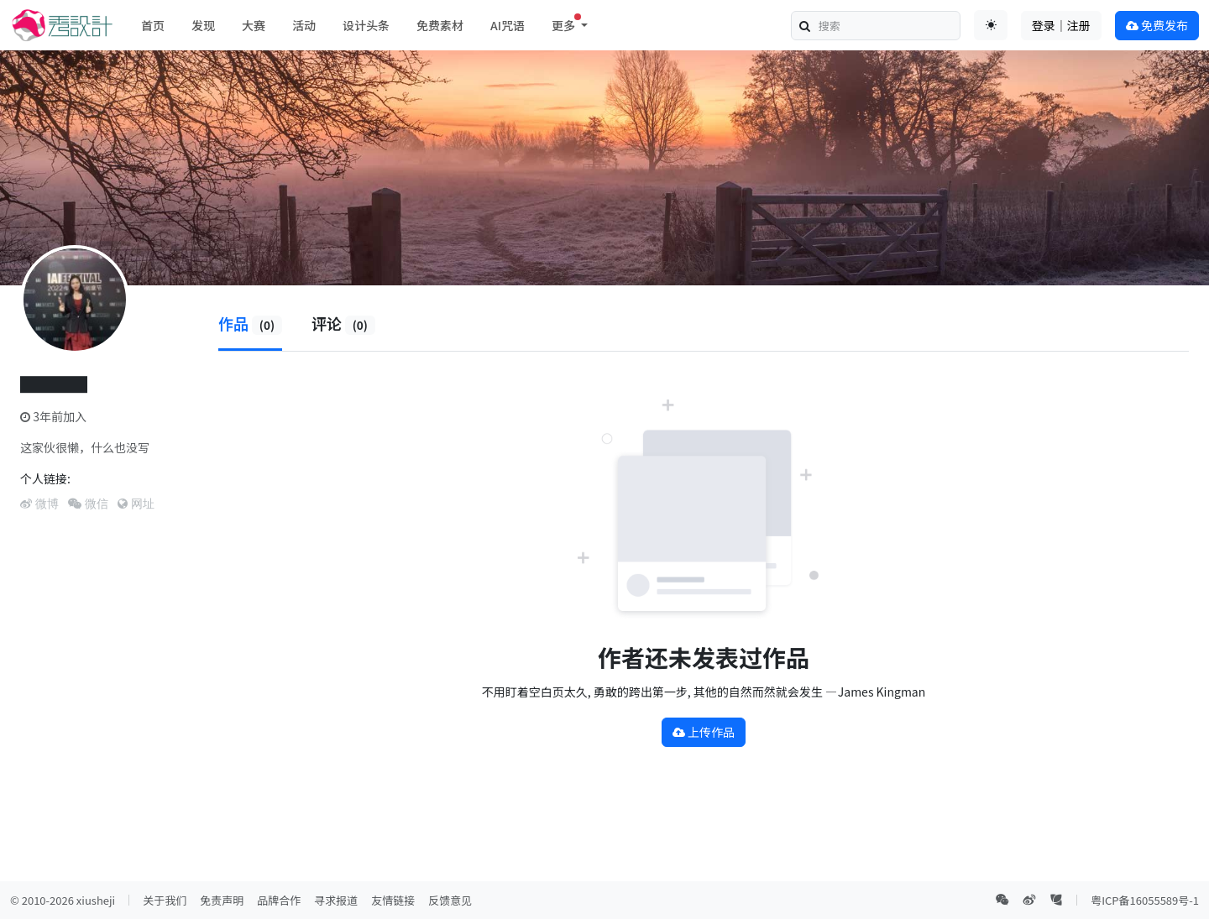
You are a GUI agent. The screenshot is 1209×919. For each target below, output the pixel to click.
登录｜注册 (1061, 25)
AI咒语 (507, 25)
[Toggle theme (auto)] (991, 25)
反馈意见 (450, 900)
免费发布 (1157, 25)
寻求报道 (336, 900)
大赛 (253, 25)
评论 (343, 323)
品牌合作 (279, 900)
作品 (250, 323)
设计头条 (366, 25)
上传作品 (704, 731)
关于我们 (164, 900)
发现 (203, 25)
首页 (153, 25)
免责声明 (221, 900)
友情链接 (393, 900)
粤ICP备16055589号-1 (1145, 900)
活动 (304, 25)
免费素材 (439, 25)
